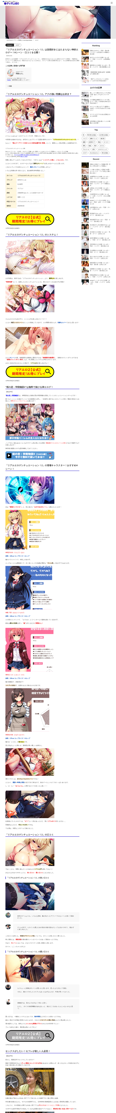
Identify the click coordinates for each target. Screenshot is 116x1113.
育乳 (84, 145)
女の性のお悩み (103, 135)
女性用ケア (92, 142)
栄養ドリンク (93, 138)
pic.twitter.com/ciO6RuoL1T (31, 154)
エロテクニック (102, 149)
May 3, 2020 (23, 156)
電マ (95, 145)
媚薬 (84, 142)
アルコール (86, 149)
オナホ (102, 145)
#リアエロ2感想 (18, 154)
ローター (106, 142)
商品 (99, 142)
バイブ (85, 138)
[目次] (42, 86)
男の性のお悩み (91, 135)
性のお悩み (105, 153)
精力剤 (102, 138)
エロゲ (85, 153)
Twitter (9, 80)
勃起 (90, 145)
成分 (93, 149)
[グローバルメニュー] (111, 3)
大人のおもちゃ (94, 153)
